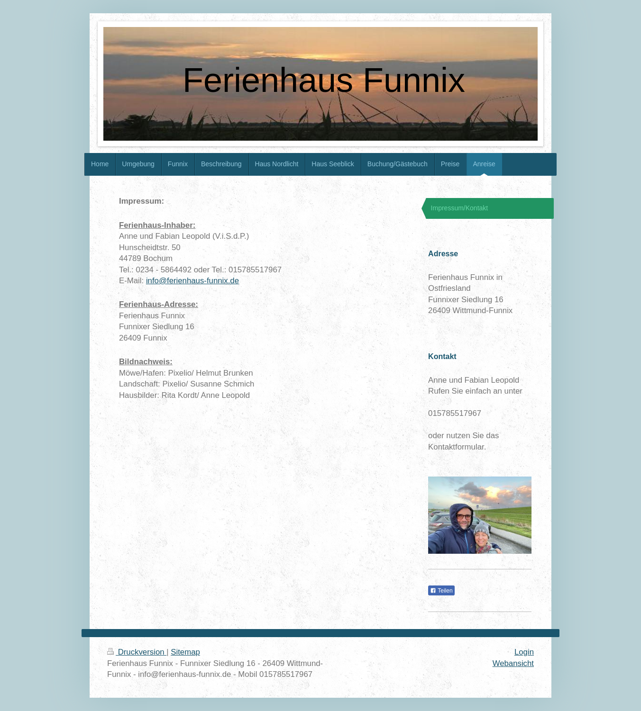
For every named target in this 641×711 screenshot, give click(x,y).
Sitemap (185, 652)
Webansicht (513, 663)
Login (524, 652)
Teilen (441, 590)
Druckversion (136, 652)
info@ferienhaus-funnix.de (192, 280)
